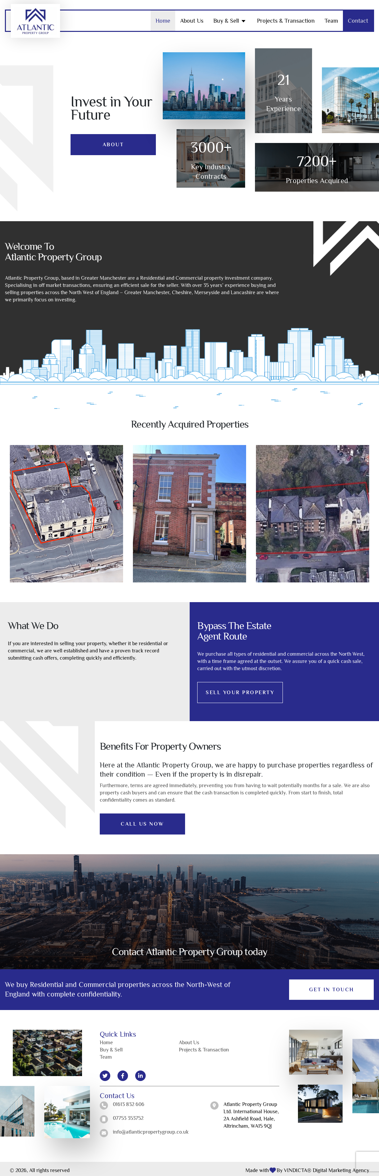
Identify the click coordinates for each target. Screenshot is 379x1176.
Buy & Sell (226, 17)
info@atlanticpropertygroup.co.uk (151, 1129)
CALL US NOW (142, 821)
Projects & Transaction (286, 17)
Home (163, 17)
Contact (358, 17)
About (113, 142)
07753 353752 (128, 1115)
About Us (191, 17)
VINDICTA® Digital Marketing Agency (326, 1167)
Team (331, 17)
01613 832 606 (128, 1101)
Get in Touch (331, 987)
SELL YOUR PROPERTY (240, 690)
